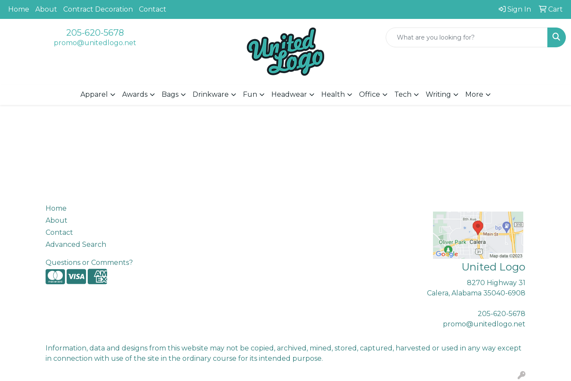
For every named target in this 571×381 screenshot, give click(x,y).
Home (18, 9)
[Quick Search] (467, 37)
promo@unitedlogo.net (95, 43)
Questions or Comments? (89, 262)
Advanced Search (76, 244)
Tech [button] (402, 94)
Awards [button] (134, 94)
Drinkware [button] (211, 94)
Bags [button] (170, 94)
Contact (152, 9)
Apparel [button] (94, 94)
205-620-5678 (95, 33)
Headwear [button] (289, 94)
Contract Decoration (98, 9)
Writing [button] (438, 94)
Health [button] (333, 94)
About (46, 9)
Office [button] (369, 94)
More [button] (474, 94)
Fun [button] (250, 94)
